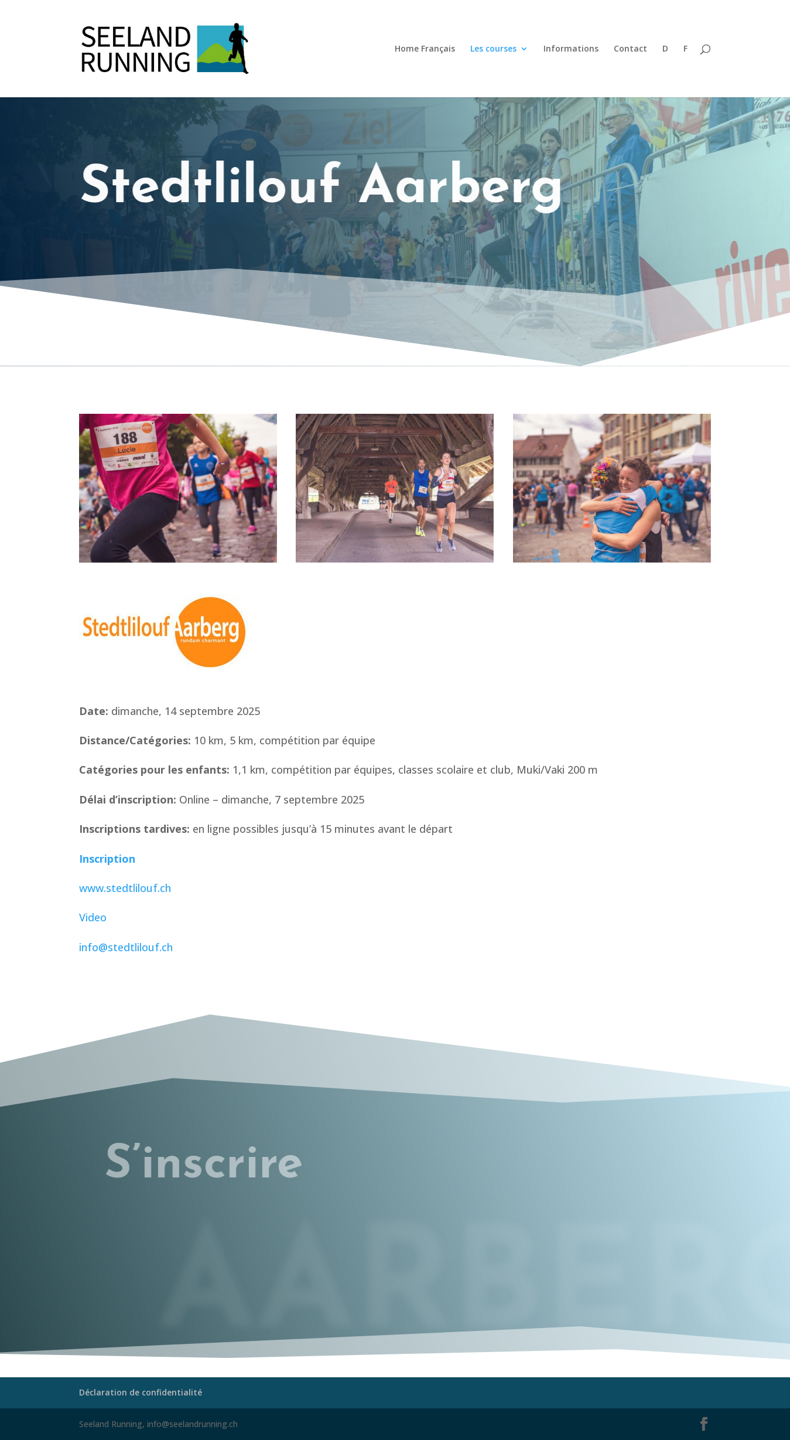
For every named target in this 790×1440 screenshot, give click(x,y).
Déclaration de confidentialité (140, 1392)
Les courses (493, 49)
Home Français (425, 49)
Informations (571, 49)
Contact (630, 49)
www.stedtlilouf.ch (125, 888)
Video (93, 917)
